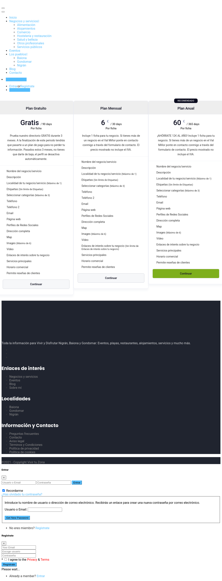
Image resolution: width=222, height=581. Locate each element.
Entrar (13, 86)
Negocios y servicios (23, 21)
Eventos (14, 50)
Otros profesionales (30, 43)
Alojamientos (26, 28)
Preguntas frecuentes (24, 434)
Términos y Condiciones (25, 445)
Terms (45, 559)
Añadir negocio (16, 79)
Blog (12, 69)
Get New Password (17, 517)
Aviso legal (16, 441)
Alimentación (26, 25)
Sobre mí (15, 388)
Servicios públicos (29, 47)
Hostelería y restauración (34, 36)
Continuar (36, 284)
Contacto (15, 73)
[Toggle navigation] (3, 8)
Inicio (13, 17)
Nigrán (21, 65)
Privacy (32, 559)
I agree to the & (28, 559)
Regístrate (27, 86)
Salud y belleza (27, 39)
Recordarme (12, 491)
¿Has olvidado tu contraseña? (22, 494)
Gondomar (24, 62)
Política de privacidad (24, 448)
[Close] (4, 477)
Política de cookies (22, 452)
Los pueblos (17, 54)
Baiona (22, 58)
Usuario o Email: (16, 509)
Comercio (23, 32)
